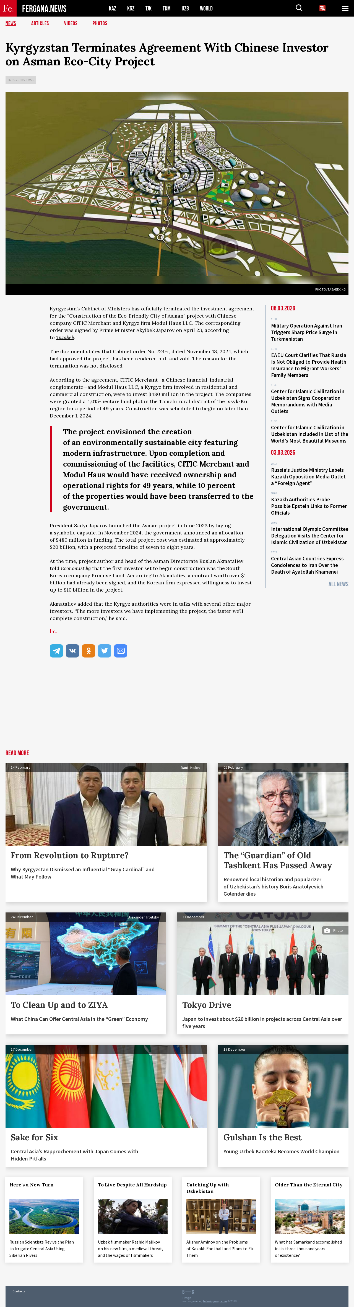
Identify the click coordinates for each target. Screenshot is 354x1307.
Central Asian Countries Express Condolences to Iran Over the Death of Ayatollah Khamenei (307, 565)
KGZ (130, 8)
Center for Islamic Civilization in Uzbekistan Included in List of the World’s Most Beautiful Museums (309, 434)
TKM (167, 8)
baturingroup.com (215, 1301)
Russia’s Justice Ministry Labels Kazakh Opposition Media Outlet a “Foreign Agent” (308, 476)
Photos (100, 23)
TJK (148, 8)
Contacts (18, 1291)
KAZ (112, 8)
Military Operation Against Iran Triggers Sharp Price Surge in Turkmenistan (306, 332)
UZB (185, 8)
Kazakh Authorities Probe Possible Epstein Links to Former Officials (309, 506)
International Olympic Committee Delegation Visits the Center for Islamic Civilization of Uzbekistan (309, 535)
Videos (70, 23)
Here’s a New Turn (32, 1185)
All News (338, 584)
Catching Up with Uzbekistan (208, 1188)
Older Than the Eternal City (309, 1185)
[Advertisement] (177, 708)
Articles (40, 23)
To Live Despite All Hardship (132, 1185)
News (11, 23)
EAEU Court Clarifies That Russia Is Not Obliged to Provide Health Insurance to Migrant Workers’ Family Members (308, 365)
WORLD (206, 8)
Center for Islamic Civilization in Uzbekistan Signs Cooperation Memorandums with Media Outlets (307, 401)
